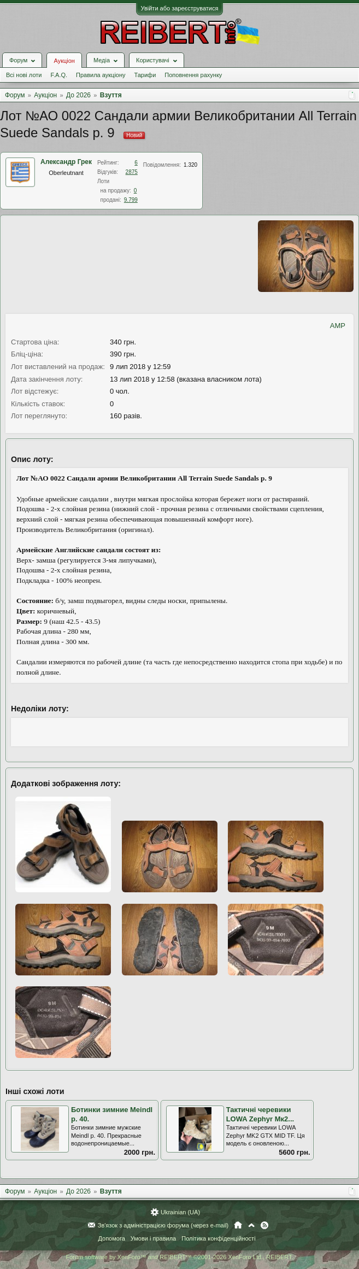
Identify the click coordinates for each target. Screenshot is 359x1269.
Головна (238, 1225)
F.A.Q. (58, 75)
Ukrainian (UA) (180, 1212)
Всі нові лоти (24, 75)
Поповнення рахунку (193, 75)
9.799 (131, 200)
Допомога (111, 1238)
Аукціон (64, 60)
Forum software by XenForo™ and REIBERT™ (179, 1257)
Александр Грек (66, 162)
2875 (132, 172)
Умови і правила (153, 1238)
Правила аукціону (100, 75)
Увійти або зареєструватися (180, 8)
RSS (264, 1225)
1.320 (190, 165)
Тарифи (145, 75)
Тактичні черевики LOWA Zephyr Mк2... (260, 1114)
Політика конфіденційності (218, 1238)
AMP (337, 325)
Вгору (251, 1225)
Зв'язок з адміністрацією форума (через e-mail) (163, 1225)
